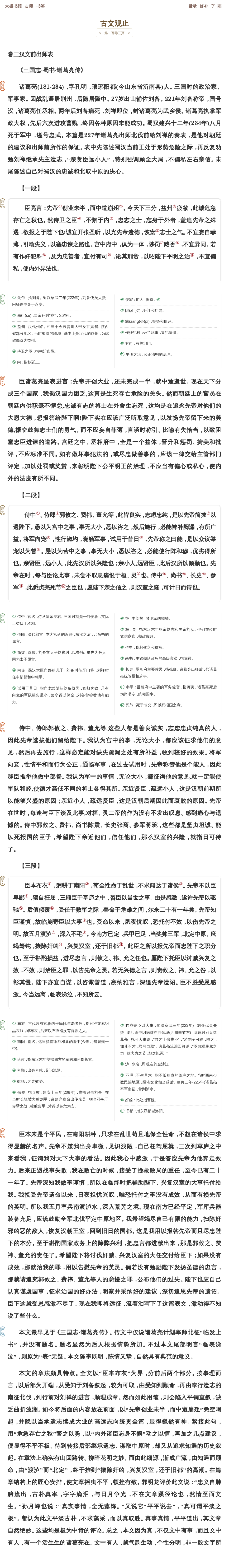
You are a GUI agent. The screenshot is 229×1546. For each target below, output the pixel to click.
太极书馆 (13, 6)
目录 (192, 6)
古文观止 (114, 23)
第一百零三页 (114, 33)
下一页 (114, 1517)
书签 (40, 6)
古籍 (29, 6)
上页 (212, 1517)
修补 (204, 6)
